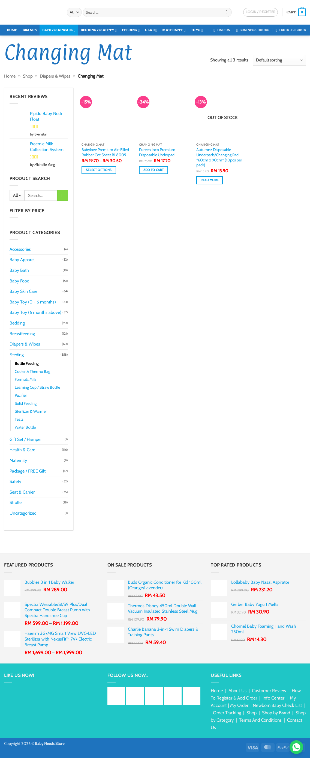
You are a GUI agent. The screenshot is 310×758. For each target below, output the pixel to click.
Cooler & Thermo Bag (32, 371)
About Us (237, 690)
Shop (28, 76)
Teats (19, 419)
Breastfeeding (22, 333)
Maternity (174, 30)
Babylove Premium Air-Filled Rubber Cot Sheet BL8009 (105, 152)
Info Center (273, 698)
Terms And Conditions (260, 720)
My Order (239, 705)
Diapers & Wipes (55, 76)
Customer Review (269, 690)
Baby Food (19, 281)
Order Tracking (227, 712)
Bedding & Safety (99, 30)
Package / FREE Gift (28, 471)
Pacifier (21, 395)
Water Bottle (25, 427)
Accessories (20, 249)
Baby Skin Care (23, 291)
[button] (296, 12)
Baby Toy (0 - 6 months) (33, 302)
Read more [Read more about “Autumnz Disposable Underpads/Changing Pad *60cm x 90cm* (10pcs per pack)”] (209, 180)
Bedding (17, 323)
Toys (197, 30)
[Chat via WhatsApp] (296, 747)
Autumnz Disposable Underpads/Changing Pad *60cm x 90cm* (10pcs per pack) (219, 157)
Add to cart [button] (153, 170)
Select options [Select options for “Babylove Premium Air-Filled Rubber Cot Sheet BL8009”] (99, 170)
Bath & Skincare (59, 30)
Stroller (16, 502)
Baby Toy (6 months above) (35, 312)
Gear (151, 30)
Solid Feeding (26, 403)
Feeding (131, 30)
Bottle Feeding (26, 363)
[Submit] (226, 12)
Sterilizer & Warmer (31, 411)
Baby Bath (19, 270)
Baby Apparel (22, 259)
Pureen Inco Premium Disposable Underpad (157, 152)
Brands (30, 30)
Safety (15, 481)
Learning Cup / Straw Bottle (37, 387)
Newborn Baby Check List (277, 705)
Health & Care (22, 449)
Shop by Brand (276, 712)
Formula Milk (25, 379)
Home (12, 30)
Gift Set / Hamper (26, 439)
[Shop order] (279, 60)
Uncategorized (23, 513)
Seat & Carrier (22, 492)
